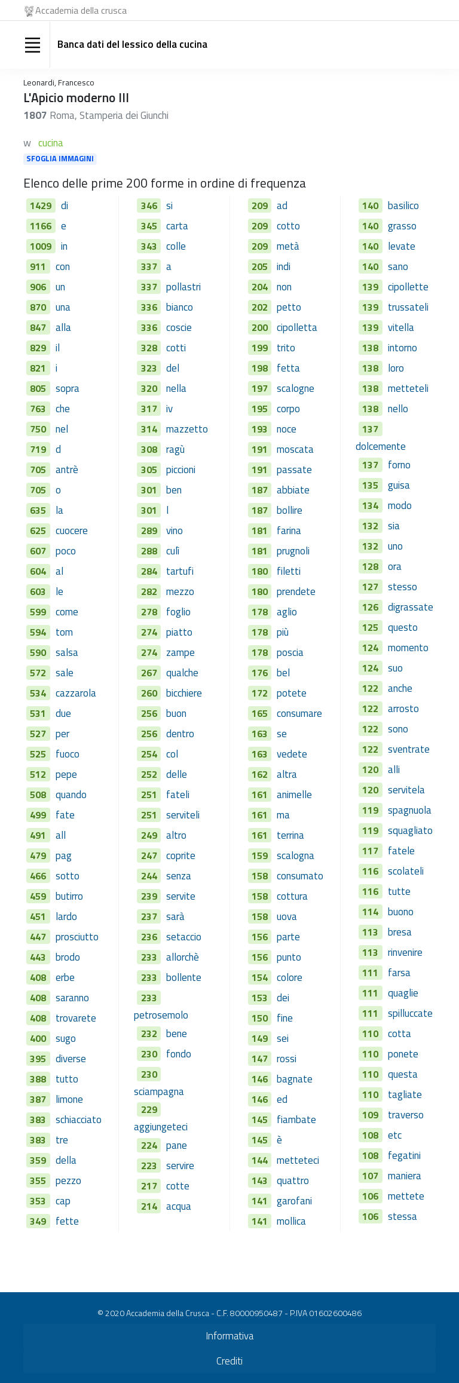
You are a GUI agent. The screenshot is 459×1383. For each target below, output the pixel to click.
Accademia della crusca (75, 10)
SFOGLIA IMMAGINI (60, 159)
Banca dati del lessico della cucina (132, 44)
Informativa (229, 1336)
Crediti (229, 1361)
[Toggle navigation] (32, 45)
